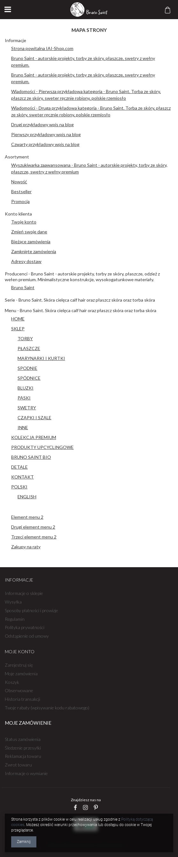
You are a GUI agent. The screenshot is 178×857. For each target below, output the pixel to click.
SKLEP (18, 328)
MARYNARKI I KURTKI (41, 358)
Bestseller (21, 191)
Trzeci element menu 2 (33, 536)
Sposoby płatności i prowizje (31, 610)
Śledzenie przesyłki (23, 748)
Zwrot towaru (18, 764)
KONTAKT (22, 477)
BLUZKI (25, 388)
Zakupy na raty (26, 546)
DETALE (19, 467)
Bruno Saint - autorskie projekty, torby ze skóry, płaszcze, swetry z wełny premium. (83, 61)
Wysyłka (13, 601)
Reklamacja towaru (23, 756)
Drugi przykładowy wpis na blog (42, 124)
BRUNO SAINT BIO (31, 457)
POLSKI (19, 486)
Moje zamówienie (28, 723)
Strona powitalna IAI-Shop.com (42, 48)
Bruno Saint (22, 287)
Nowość (19, 181)
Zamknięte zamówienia (33, 251)
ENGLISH (27, 496)
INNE (23, 427)
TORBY (25, 338)
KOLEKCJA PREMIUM (33, 437)
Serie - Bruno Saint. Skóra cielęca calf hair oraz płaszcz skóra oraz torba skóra (80, 300)
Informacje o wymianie (26, 773)
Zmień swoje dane (29, 231)
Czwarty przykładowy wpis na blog (45, 144)
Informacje (15, 40)
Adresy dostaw (26, 261)
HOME (18, 318)
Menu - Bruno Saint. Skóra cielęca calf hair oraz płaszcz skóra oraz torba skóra (80, 310)
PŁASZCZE (29, 348)
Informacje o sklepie (24, 593)
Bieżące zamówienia (30, 241)
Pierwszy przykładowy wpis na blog (46, 134)
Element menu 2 (27, 517)
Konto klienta (18, 213)
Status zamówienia (23, 739)
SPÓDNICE (29, 378)
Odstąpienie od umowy (27, 636)
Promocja (20, 201)
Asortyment (17, 156)
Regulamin (15, 619)
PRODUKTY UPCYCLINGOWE (42, 447)
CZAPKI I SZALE (34, 417)
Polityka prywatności (24, 627)
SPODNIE (27, 368)
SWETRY (27, 407)
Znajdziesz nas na (86, 799)
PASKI (24, 397)
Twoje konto (23, 221)
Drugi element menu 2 (33, 527)
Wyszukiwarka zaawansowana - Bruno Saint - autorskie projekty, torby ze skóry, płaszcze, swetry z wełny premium (89, 168)
